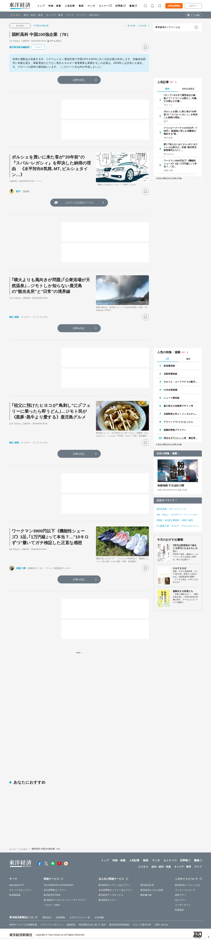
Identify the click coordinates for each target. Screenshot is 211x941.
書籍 (131, 5)
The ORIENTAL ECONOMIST (59, 885)
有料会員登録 (174, 6)
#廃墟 (159, 520)
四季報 (119, 5)
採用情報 (60, 917)
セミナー (104, 5)
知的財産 (70, 924)
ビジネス (16, 15)
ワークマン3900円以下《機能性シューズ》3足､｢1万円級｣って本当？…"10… (180, 163)
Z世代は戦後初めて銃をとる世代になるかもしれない (185, 548)
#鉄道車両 (162, 509)
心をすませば (179, 568)
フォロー (38, 47)
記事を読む (79, 79)
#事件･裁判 (187, 520)
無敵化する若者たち (183, 591)
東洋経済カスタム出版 (151, 890)
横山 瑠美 (14, 317)
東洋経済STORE (52, 895)
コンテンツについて (185, 890)
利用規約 (179, 910)
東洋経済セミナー (108, 900)
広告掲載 (99, 917)
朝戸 (18, 191)
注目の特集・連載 (167, 453)
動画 (81, 5)
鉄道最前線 (169, 365)
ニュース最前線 (172, 398)
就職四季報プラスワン (175, 430)
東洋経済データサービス (111, 895)
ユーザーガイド (183, 905)
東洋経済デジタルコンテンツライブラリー (65, 900)
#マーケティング (177, 509)
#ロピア (175, 526)
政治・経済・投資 (33, 15)
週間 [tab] (188, 359)
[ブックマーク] (145, 47)
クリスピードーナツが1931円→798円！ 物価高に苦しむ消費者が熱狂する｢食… (180, 131)
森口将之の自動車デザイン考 (178, 406)
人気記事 (70, 5)
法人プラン (180, 900)
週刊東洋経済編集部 (19, 47)
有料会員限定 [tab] (188, 89)
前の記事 (131, 26)
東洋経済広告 (147, 885)
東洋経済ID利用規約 (119, 924)
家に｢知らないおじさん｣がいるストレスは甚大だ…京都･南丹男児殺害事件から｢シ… (181, 147)
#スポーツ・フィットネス (184, 514)
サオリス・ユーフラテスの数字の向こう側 (181, 382)
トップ (41, 5)
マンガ (91, 5)
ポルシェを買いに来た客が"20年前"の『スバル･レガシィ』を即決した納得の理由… (181, 114)
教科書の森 (146, 895)
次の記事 (142, 26)
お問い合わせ (161, 924)
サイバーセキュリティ (20, 890)
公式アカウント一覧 (80, 917)
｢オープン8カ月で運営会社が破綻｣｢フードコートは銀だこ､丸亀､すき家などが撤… (181, 98)
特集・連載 (54, 5)
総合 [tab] (167, 88)
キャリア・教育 (54, 15)
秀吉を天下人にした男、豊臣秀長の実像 (181, 438)
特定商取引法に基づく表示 (92, 924)
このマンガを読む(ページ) (79, 202)
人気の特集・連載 (169, 352)
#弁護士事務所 (172, 520)
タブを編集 (195, 15)
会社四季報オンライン (55, 890)
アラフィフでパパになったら (178, 422)
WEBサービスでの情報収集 (23, 924)
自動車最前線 (170, 373)
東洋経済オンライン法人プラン (114, 885)
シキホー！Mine (52, 905)
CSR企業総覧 (170, 390)
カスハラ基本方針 (142, 924)
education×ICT (16, 885)
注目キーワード (166, 500)
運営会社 (46, 917)
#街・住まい (163, 514)
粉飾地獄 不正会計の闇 (171, 485)
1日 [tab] (167, 359)
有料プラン (180, 895)
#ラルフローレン (190, 526)
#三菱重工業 (163, 526)
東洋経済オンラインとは (167, 27)
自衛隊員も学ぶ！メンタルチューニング (181, 414)
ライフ (70, 15)
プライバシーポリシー (51, 924)
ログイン (193, 6)
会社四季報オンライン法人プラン (116, 890)
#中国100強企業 (41, 25)
